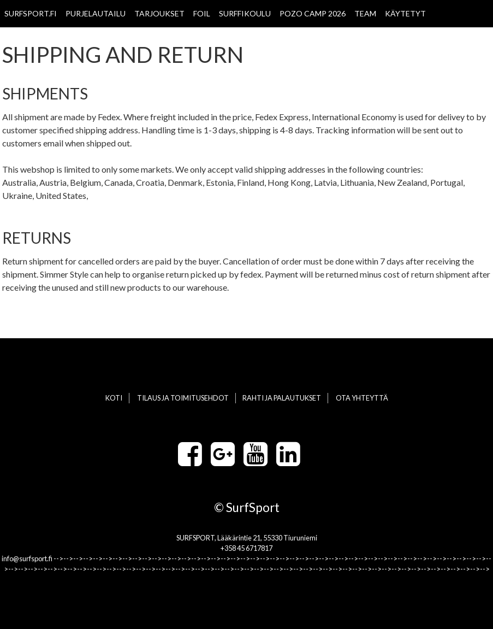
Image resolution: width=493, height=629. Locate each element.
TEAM (365, 13)
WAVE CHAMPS (32, 40)
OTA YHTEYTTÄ (98, 40)
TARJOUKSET (159, 13)
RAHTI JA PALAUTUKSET (281, 397)
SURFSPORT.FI (30, 13)
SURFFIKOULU (245, 13)
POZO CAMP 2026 (313, 13)
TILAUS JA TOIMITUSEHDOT (183, 397)
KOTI (113, 397)
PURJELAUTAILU (96, 13)
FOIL (201, 13)
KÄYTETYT (405, 13)
